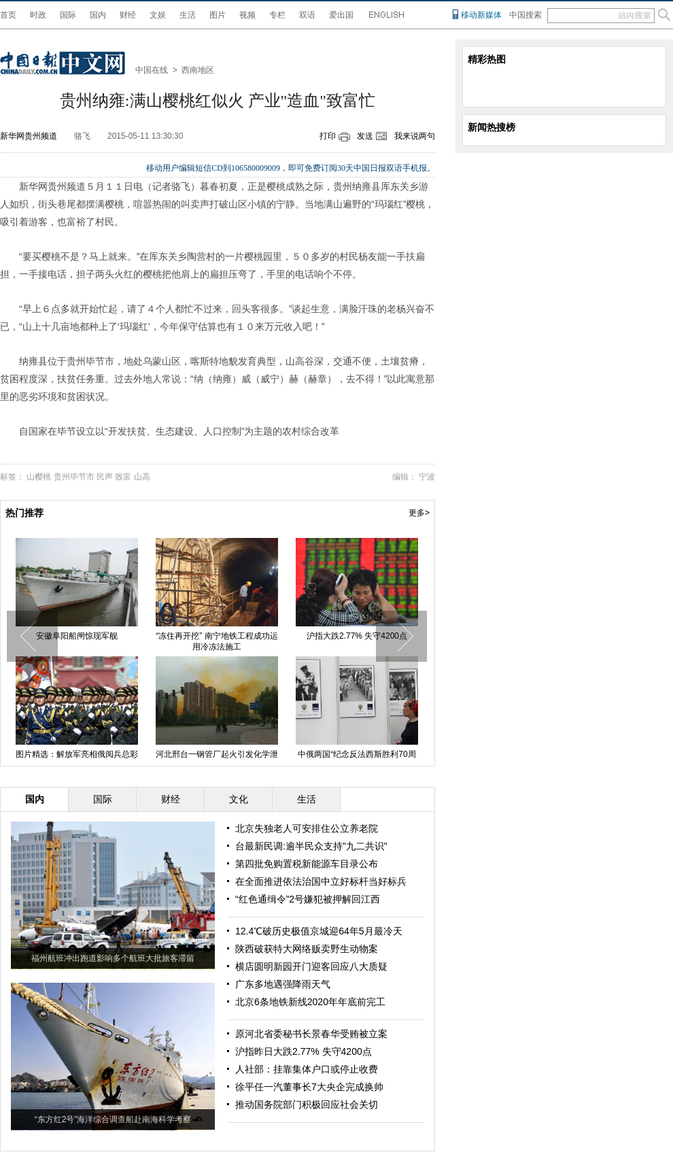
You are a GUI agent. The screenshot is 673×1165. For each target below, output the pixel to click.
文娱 (158, 15)
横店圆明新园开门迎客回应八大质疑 (311, 966)
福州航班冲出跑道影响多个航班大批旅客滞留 (112, 958)
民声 (105, 477)
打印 (328, 136)
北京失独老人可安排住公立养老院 (306, 828)
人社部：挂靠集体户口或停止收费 (306, 1069)
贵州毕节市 (74, 477)
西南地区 (198, 70)
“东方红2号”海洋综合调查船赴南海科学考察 (113, 1119)
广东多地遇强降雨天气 (282, 984)
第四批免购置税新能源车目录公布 (306, 863)
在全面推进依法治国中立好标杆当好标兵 (321, 881)
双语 (307, 15)
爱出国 (341, 15)
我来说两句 (414, 136)
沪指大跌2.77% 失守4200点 (357, 636)
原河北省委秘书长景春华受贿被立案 (311, 1033)
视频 (247, 15)
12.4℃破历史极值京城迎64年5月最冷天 (318, 931)
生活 (187, 15)
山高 (142, 477)
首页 (8, 15)
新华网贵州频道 (28, 136)
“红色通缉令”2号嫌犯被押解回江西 (307, 899)
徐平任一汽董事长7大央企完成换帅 (309, 1086)
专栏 (277, 15)
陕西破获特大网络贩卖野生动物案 (306, 948)
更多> (419, 513)
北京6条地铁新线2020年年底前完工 (310, 1001)
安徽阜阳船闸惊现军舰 (77, 636)
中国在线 (151, 70)
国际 (68, 15)
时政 (38, 15)
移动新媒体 (481, 15)
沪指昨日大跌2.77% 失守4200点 (303, 1051)
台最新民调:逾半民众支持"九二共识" (311, 846)
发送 (365, 136)
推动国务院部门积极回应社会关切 (306, 1104)
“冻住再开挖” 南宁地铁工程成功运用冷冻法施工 (216, 641)
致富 (123, 477)
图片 (217, 15)
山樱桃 (39, 477)
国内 (98, 15)
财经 (128, 15)
